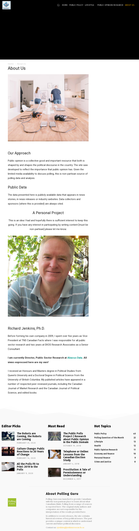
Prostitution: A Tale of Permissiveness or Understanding (74, 463)
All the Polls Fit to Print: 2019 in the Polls (29, 459)
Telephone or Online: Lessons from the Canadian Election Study (76, 450)
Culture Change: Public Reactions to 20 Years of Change (29, 447)
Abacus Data (74, 357)
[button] (58, 5)
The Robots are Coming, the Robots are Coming (30, 434)
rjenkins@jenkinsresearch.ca (70, 518)
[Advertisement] (69, 34)
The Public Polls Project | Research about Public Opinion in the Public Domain (75, 436)
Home (11, 63)
